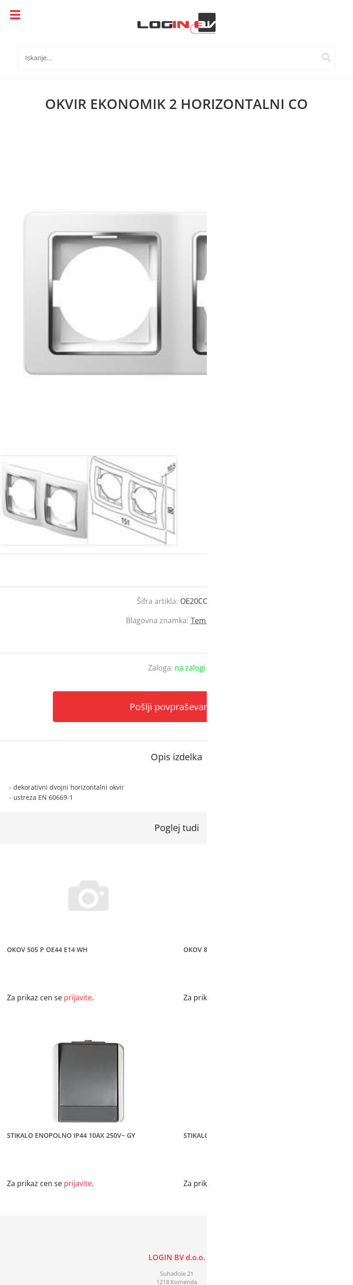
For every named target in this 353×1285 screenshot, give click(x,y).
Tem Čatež (209, 620)
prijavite (327, 570)
